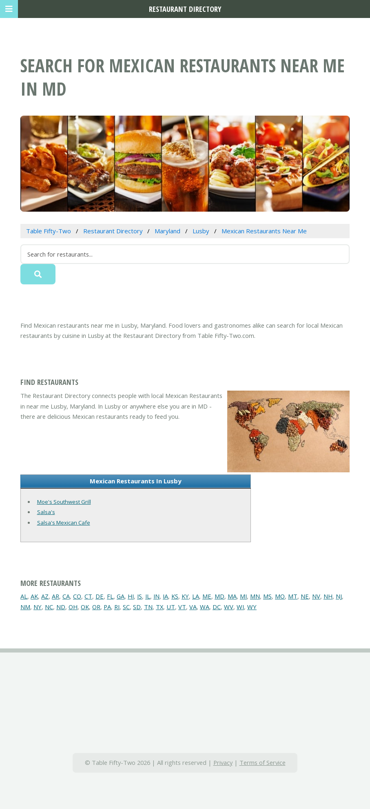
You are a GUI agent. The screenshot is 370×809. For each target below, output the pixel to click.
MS (267, 596)
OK (85, 607)
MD (219, 596)
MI (243, 596)
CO (77, 596)
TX (159, 607)
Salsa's (46, 512)
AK (34, 596)
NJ (339, 596)
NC (49, 607)
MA (232, 596)
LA (195, 596)
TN (148, 607)
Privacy (223, 762)
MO (280, 596)
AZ (45, 596)
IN (156, 596)
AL (23, 596)
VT (182, 607)
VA (193, 607)
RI (117, 607)
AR (55, 596)
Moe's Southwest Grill (64, 501)
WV (228, 607)
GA (120, 596)
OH (73, 607)
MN (255, 596)
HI (131, 596)
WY (252, 607)
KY (185, 596)
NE (305, 596)
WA (204, 607)
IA (165, 596)
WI (240, 607)
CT (88, 596)
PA (107, 607)
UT (170, 607)
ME (206, 596)
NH (327, 596)
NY (37, 607)
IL (147, 596)
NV (316, 596)
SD (137, 607)
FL (110, 596)
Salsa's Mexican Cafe (63, 522)
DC (217, 607)
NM (25, 607)
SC (126, 607)
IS (139, 596)
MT (292, 596)
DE (99, 596)
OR (96, 607)
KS (174, 596)
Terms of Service (262, 762)
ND (60, 607)
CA (66, 596)
